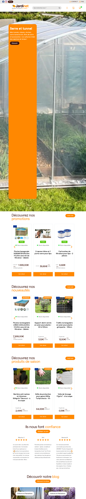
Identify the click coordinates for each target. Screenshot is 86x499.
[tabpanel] (43, 111)
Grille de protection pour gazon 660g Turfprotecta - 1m (43, 396)
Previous (2, 111)
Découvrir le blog (43, 481)
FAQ (81, 1)
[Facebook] (3, 2)
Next (83, 111)
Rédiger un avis (43, 431)
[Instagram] (6, 2)
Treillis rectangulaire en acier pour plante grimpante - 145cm (64, 325)
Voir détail (21, 274)
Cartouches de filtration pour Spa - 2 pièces (64, 253)
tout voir (70, 215)
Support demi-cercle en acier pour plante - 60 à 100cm (43, 325)
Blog (10, 1)
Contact (74, 1)
